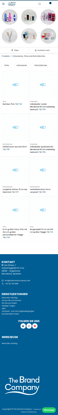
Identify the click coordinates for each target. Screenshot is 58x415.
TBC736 (42, 192)
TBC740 (6, 237)
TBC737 (15, 192)
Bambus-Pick (8, 104)
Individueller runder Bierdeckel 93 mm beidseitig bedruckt (42, 107)
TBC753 (42, 109)
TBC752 (42, 152)
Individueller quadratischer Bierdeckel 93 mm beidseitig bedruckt (42, 149)
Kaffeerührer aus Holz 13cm (15, 146)
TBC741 (49, 232)
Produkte (6, 56)
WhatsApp (49, 410)
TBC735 (6, 149)
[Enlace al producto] (9, 17)
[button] (43, 50)
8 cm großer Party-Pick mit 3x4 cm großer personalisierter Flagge (15, 232)
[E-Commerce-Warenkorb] (43, 4)
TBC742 (18, 104)
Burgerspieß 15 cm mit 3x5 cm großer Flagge (41, 230)
